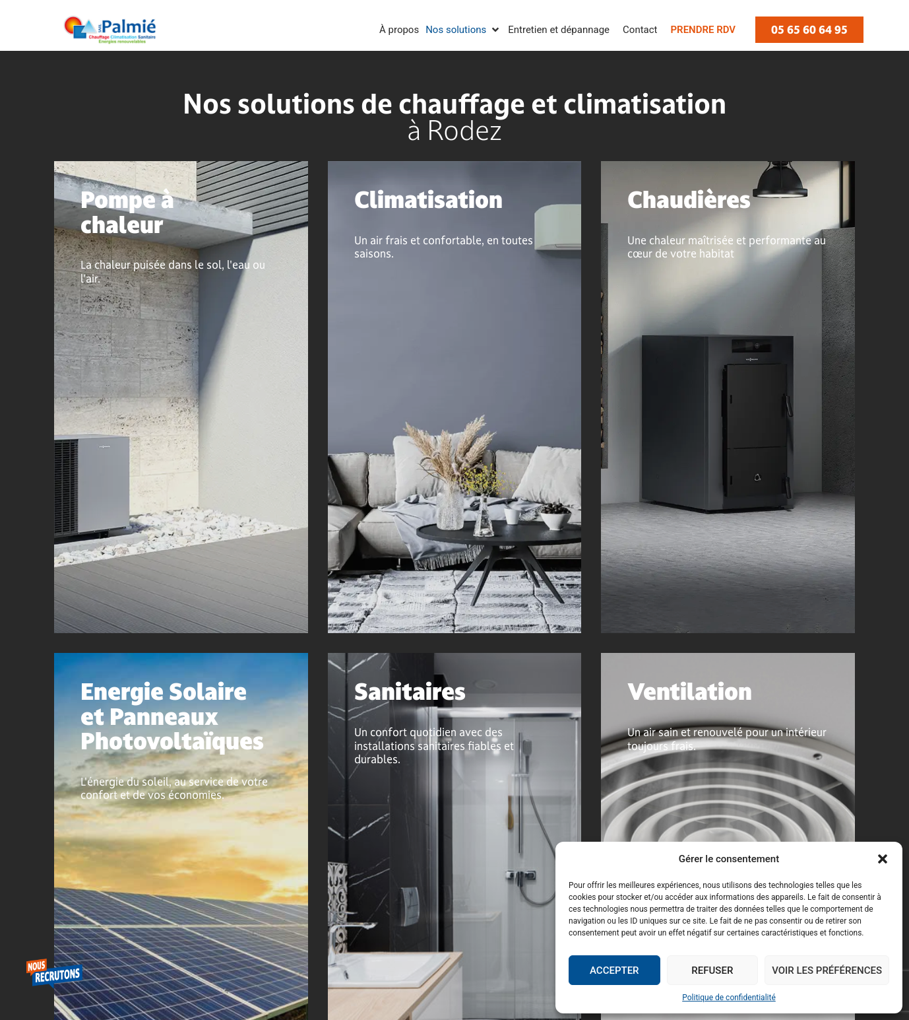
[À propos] (399, 30)
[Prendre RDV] (703, 30)
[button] (882, 859)
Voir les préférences (827, 970)
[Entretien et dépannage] (558, 30)
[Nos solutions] (463, 30)
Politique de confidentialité (729, 997)
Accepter (614, 970)
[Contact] (640, 30)
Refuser (712, 970)
